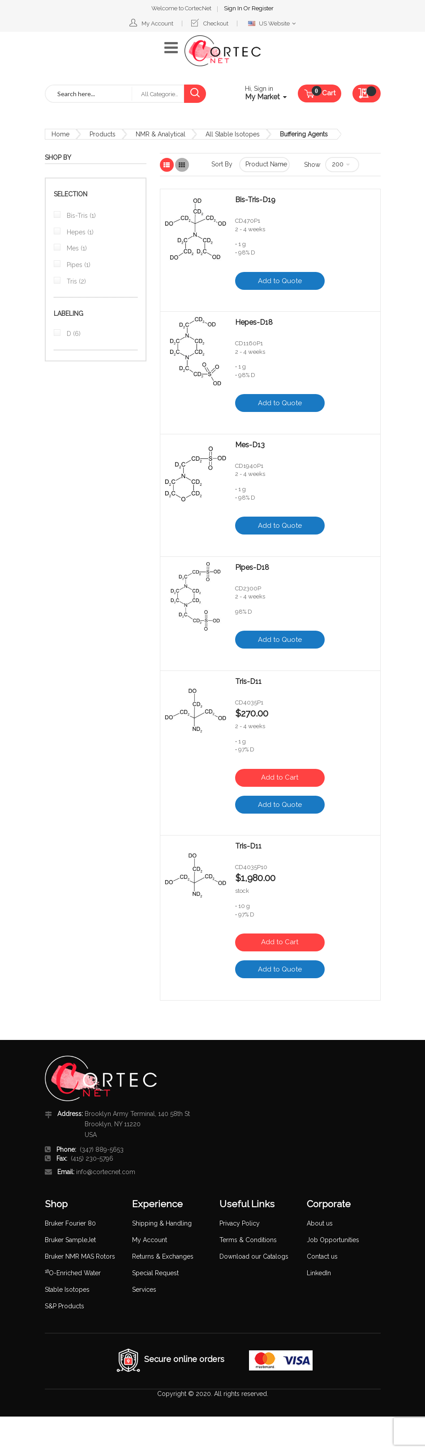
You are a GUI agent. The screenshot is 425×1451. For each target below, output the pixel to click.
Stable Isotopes (67, 1289)
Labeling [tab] (68, 313)
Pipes (77, 264)
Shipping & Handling (162, 1223)
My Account (157, 23)
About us (320, 1223)
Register (263, 8)
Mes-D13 (250, 445)
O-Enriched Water (73, 1273)
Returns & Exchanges (162, 1256)
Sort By (221, 164)
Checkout (215, 23)
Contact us (322, 1256)
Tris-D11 (248, 682)
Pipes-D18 (252, 568)
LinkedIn (319, 1273)
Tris (75, 281)
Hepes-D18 (254, 322)
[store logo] (223, 50)
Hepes (79, 232)
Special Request (155, 1273)
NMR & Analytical (160, 134)
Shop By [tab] (58, 157)
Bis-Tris (80, 215)
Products (103, 134)
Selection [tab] (70, 194)
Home (60, 134)
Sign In (234, 8)
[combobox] (89, 93)
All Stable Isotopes (233, 134)
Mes (76, 248)
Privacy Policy (239, 1223)
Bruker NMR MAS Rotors (80, 1256)
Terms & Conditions (248, 1239)
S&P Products (64, 1306)
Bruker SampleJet (70, 1239)
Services (144, 1289)
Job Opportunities (333, 1239)
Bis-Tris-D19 (255, 200)
